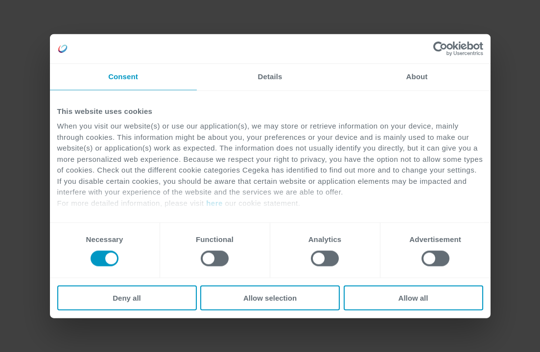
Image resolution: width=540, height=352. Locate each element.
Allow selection (270, 297)
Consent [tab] (123, 76)
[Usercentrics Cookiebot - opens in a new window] (440, 49)
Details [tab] (270, 76)
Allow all (413, 297)
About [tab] (417, 76)
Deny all (127, 297)
